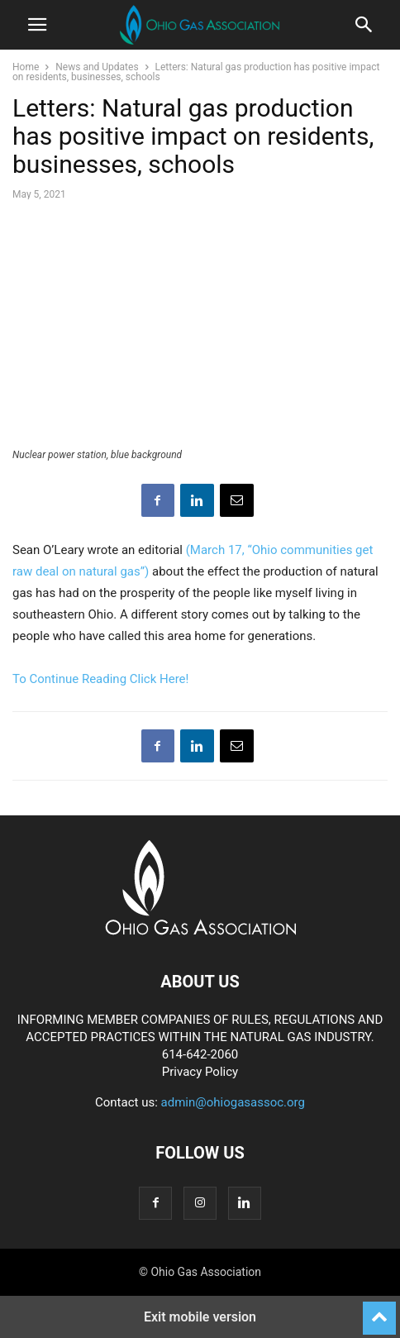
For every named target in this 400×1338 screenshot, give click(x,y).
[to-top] (379, 1311)
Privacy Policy (200, 1071)
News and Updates (96, 67)
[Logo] (200, 931)
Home (25, 67)
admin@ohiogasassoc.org (233, 1102)
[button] (37, 25)
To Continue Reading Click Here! (100, 678)
